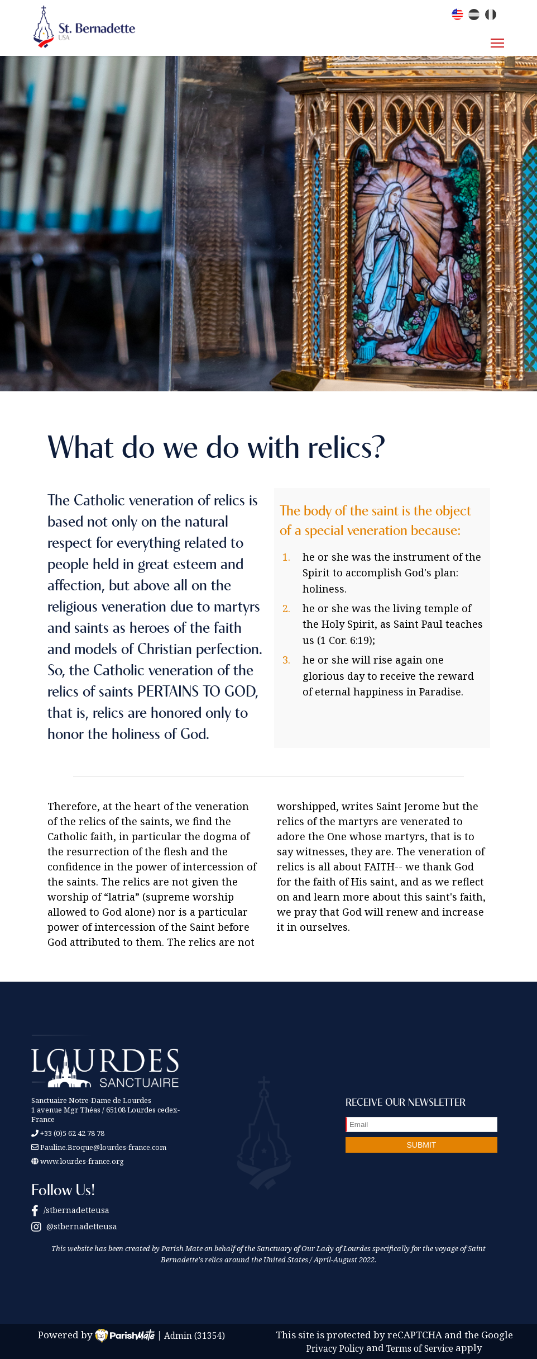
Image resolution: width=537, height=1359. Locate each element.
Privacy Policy (335, 1348)
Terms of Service (419, 1348)
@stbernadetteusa (74, 1226)
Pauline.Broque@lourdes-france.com (103, 1147)
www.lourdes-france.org (77, 1161)
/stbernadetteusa (70, 1210)
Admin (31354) (194, 1335)
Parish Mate (182, 1248)
